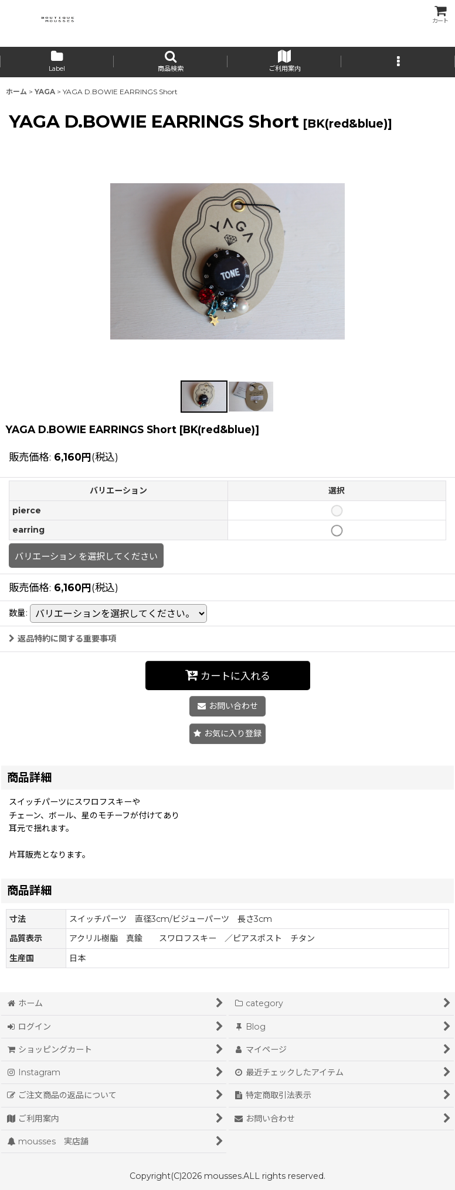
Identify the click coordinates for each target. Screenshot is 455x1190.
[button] (171, 62)
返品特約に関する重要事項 (62, 638)
